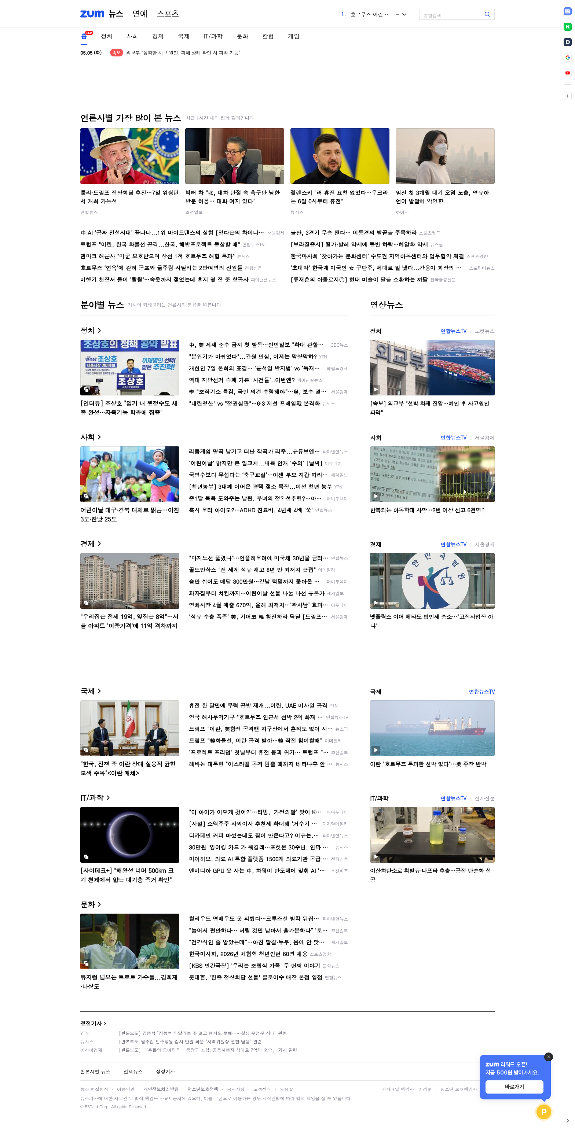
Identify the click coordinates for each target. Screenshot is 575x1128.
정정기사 (91, 1023)
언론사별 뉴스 (95, 1071)
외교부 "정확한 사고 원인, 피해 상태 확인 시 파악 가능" (183, 52)
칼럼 (268, 36)
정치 (107, 36)
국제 (184, 36)
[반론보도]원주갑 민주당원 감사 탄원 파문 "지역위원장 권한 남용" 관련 (190, 1041)
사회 (132, 36)
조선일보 (194, 212)
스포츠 (168, 14)
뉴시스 (297, 212)
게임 (294, 36)
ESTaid (91, 1106)
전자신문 (485, 798)
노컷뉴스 (485, 331)
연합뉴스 (89, 212)
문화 (242, 36)
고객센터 (262, 1089)
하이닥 (402, 212)
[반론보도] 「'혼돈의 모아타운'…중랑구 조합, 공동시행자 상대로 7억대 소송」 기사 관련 (208, 1050)
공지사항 (236, 1089)
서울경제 (485, 437)
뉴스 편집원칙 (94, 1089)
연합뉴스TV (453, 331)
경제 (158, 36)
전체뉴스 (133, 1071)
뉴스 (116, 14)
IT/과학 (213, 36)
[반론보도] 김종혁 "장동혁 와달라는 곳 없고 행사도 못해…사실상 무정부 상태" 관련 (203, 1033)
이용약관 (126, 1089)
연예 (140, 14)
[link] (568, 11)
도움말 (286, 1089)
